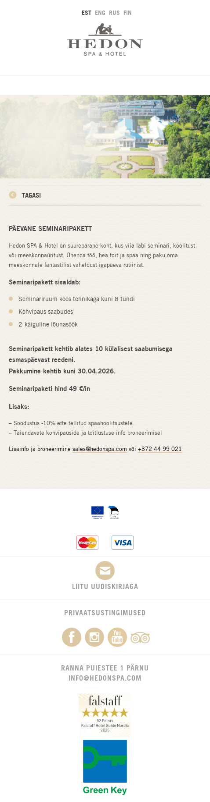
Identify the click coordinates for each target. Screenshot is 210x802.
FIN (127, 12)
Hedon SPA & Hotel (105, 39)
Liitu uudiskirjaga (105, 576)
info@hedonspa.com (105, 678)
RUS (114, 12)
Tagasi (31, 195)
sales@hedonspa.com (99, 449)
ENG (100, 12)
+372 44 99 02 (158, 449)
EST (86, 12)
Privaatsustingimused (105, 612)
